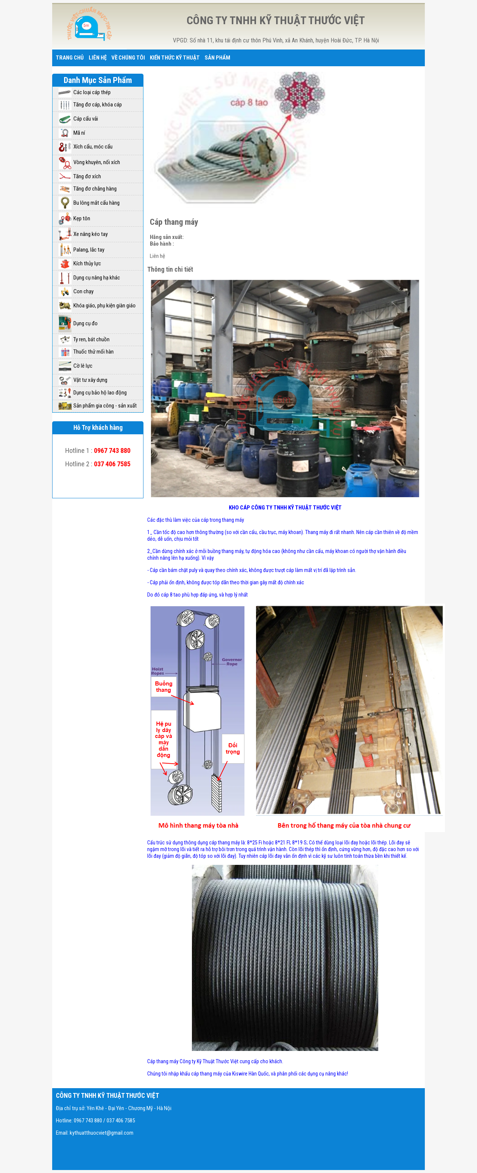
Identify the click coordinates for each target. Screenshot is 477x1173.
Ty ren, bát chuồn (84, 339)
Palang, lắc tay (81, 249)
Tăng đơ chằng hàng (88, 188)
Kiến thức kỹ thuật (175, 57)
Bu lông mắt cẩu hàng (89, 202)
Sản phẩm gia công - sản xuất (98, 405)
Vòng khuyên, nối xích (89, 162)
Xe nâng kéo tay (83, 234)
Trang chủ (70, 57)
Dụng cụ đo (78, 323)
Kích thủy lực (80, 263)
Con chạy (76, 291)
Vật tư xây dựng (83, 380)
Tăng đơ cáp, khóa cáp (90, 104)
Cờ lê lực (75, 365)
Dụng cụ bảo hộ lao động (93, 392)
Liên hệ (98, 57)
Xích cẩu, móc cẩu (86, 146)
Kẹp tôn (74, 218)
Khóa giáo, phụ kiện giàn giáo (97, 305)
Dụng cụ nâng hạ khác (89, 277)
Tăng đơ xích (80, 176)
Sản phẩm (217, 57)
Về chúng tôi (128, 57)
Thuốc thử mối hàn (86, 351)
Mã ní (72, 133)
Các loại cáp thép (85, 92)
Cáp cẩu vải (78, 118)
